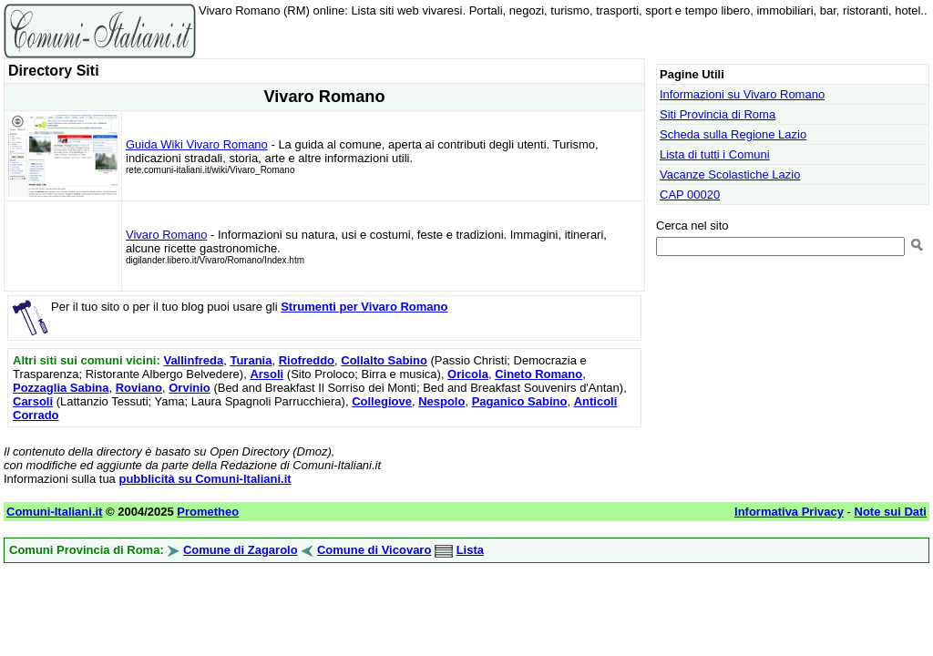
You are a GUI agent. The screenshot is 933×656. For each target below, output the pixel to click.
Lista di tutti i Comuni (715, 154)
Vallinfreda (193, 360)
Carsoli (33, 401)
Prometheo (208, 511)
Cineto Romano (538, 374)
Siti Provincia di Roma (717, 114)
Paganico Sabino (520, 401)
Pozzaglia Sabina (60, 388)
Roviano (139, 388)
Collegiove (382, 401)
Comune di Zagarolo (240, 550)
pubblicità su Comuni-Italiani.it (204, 479)
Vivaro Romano (166, 234)
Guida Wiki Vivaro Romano (197, 144)
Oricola (467, 374)
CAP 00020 (690, 194)
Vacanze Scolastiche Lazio (730, 174)
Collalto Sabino (384, 360)
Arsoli (266, 374)
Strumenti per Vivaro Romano (364, 306)
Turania (251, 360)
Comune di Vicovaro (374, 550)
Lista (470, 550)
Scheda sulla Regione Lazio (733, 134)
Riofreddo (306, 360)
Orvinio (189, 388)
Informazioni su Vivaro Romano (742, 94)
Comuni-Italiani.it (54, 511)
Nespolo (441, 401)
